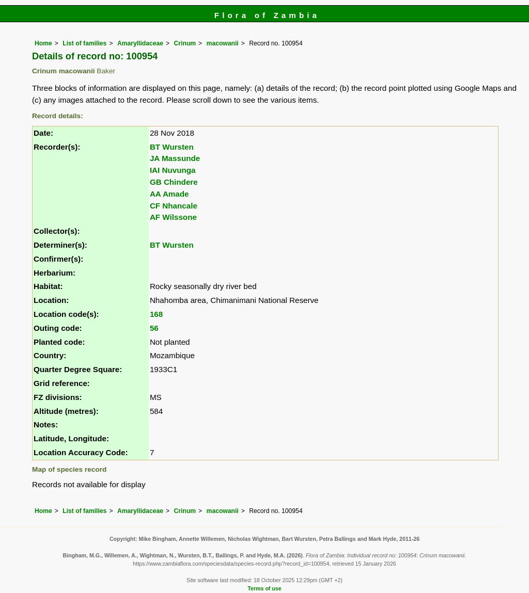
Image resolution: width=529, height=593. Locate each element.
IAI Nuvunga (173, 170)
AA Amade (169, 193)
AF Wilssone (173, 217)
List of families (84, 43)
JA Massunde (175, 158)
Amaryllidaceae (140, 43)
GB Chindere (174, 182)
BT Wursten (172, 146)
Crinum (185, 43)
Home (43, 43)
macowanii (223, 43)
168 (156, 314)
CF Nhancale (173, 205)
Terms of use (264, 588)
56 (154, 328)
